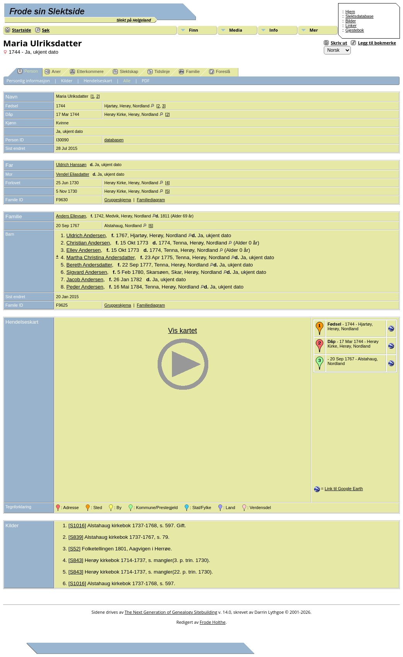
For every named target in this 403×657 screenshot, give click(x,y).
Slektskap (125, 72)
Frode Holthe (213, 622)
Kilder (67, 80)
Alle (127, 80)
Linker (351, 25)
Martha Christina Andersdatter (100, 257)
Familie (189, 72)
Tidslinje (159, 72)
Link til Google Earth (344, 488)
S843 (76, 560)
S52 (74, 549)
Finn (193, 30)
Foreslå (219, 72)
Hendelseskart (98, 80)
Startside (21, 30)
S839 (76, 537)
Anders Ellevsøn (71, 216)
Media (235, 30)
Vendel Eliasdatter (72, 174)
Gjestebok (354, 30)
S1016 (77, 525)
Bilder (350, 21)
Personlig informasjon (28, 80)
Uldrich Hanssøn (71, 164)
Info (273, 30)
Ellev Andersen (83, 250)
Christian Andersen (88, 243)
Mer (313, 30)
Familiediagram (151, 199)
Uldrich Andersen (86, 235)
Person (27, 71)
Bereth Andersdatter (89, 265)
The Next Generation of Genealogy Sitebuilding (171, 612)
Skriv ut (339, 43)
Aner (53, 72)
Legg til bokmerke (377, 43)
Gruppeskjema (117, 199)
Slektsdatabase (359, 16)
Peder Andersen (85, 287)
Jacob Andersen (85, 279)
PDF (146, 80)
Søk (46, 30)
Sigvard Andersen (86, 272)
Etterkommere (87, 72)
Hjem (350, 11)
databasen (114, 140)
